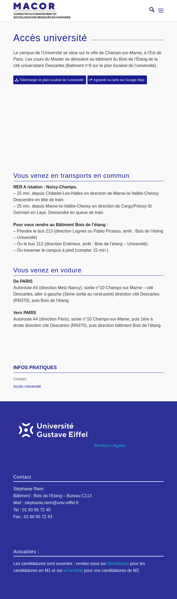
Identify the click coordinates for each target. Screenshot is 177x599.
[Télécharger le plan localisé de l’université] (49, 79)
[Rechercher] (149, 10)
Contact (19, 379)
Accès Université (27, 386)
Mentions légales (110, 445)
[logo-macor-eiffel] (73, 10)
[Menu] (161, 10)
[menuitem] (149, 10)
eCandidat (73, 570)
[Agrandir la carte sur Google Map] (117, 79)
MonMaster (118, 563)
